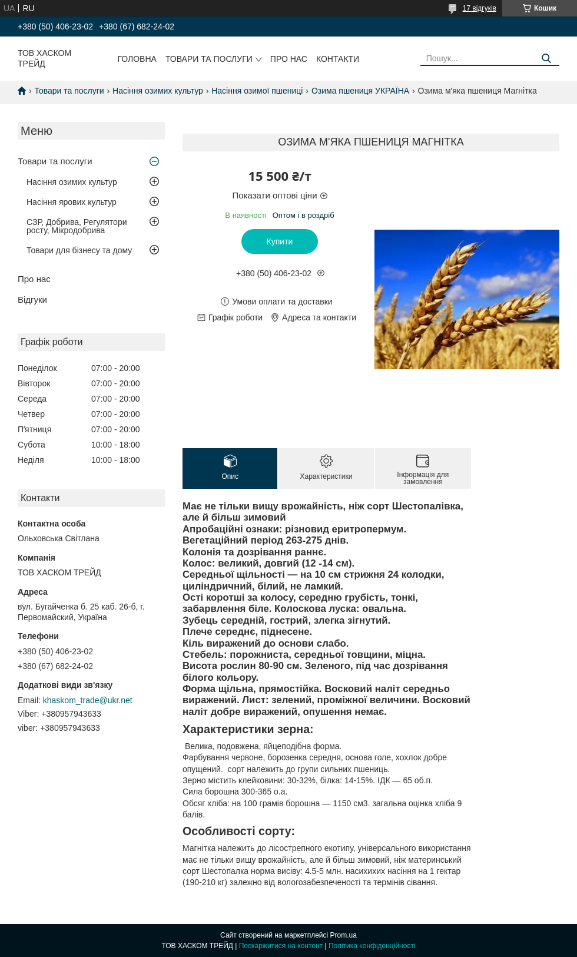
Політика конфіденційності (372, 946)
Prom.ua (343, 935)
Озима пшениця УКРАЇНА (360, 91)
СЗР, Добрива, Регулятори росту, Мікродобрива (76, 226)
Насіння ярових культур (71, 202)
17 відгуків (479, 8)
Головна (137, 59)
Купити (280, 241)
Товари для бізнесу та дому (79, 250)
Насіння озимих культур (157, 91)
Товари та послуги (209, 59)
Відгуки (32, 299)
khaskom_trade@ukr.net (87, 700)
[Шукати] (546, 58)
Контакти (337, 59)
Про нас (288, 59)
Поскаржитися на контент (281, 946)
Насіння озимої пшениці (257, 91)
